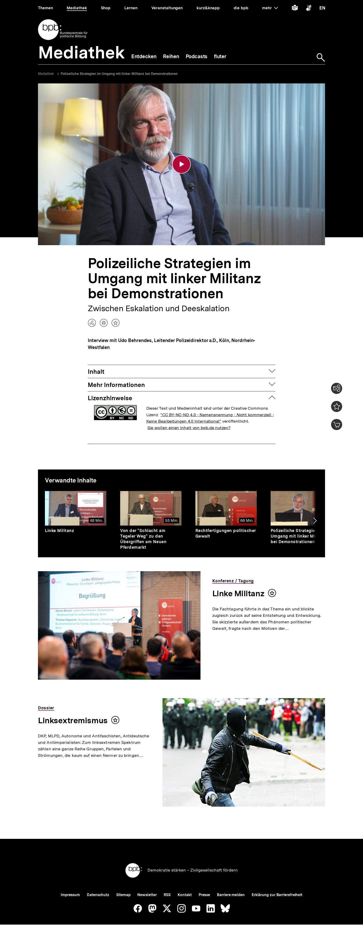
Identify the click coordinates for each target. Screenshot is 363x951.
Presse (204, 895)
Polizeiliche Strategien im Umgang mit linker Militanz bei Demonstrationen (119, 74)
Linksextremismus (73, 720)
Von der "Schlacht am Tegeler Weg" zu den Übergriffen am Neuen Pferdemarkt (143, 539)
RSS (167, 895)
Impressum (70, 895)
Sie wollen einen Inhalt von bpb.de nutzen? (189, 427)
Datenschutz (98, 895)
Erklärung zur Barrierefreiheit (277, 895)
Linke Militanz (59, 530)
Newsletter (146, 895)
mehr (270, 8)
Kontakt (184, 895)
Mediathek (46, 74)
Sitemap (123, 895)
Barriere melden (231, 895)
